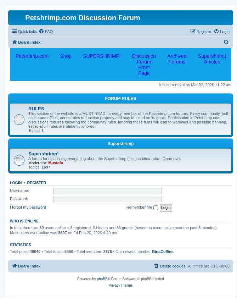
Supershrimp (120, 143)
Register (36, 183)
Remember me (142, 207)
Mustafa (55, 163)
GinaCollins (163, 251)
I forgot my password (28, 207)
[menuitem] (46, 31)
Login (16, 183)
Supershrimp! (43, 153)
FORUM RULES (120, 98)
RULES (36, 108)
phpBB (102, 279)
